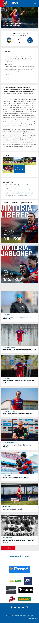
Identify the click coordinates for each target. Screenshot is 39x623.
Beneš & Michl (29, 616)
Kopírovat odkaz (26, 202)
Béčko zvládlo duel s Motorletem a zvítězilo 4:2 (19, 350)
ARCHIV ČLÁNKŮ (8, 548)
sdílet (6, 202)
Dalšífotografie (17, 168)
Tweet (15, 202)
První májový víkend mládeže (12, 509)
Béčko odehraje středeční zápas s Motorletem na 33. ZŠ (19, 382)
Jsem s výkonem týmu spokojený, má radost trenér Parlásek (18, 318)
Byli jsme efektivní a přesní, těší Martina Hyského (17, 446)
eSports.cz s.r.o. (21, 616)
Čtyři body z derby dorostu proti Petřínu (17, 414)
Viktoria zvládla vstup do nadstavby (15, 478)
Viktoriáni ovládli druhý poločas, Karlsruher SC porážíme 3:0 (13, 24)
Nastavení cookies (33, 618)
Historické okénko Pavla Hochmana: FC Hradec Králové (18, 541)
